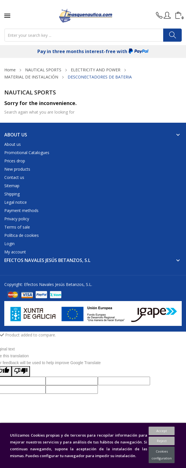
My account (15, 252)
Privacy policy (16, 218)
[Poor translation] (21, 371)
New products (17, 169)
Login (9, 243)
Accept (161, 431)
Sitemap (11, 185)
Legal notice (15, 202)
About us (12, 144)
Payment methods (21, 210)
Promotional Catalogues (26, 152)
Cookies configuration (161, 454)
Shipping (12, 194)
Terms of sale (17, 227)
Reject (162, 441)
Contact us (14, 177)
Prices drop (14, 161)
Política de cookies (21, 235)
